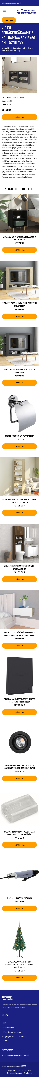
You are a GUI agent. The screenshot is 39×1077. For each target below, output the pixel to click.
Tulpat (21, 97)
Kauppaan (9, 20)
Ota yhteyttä (18, 1070)
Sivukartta (28, 1073)
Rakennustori (8, 1028)
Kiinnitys (15, 97)
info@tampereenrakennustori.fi (11, 3)
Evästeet (28, 1070)
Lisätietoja (19, 117)
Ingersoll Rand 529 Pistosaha (19, 898)
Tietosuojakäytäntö (14, 1073)
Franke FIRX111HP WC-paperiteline (19, 436)
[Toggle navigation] (4, 11)
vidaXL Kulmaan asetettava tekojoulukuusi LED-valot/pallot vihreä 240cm (19, 964)
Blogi (5, 1041)
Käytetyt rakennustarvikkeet (14, 1036)
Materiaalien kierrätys (12, 1032)
